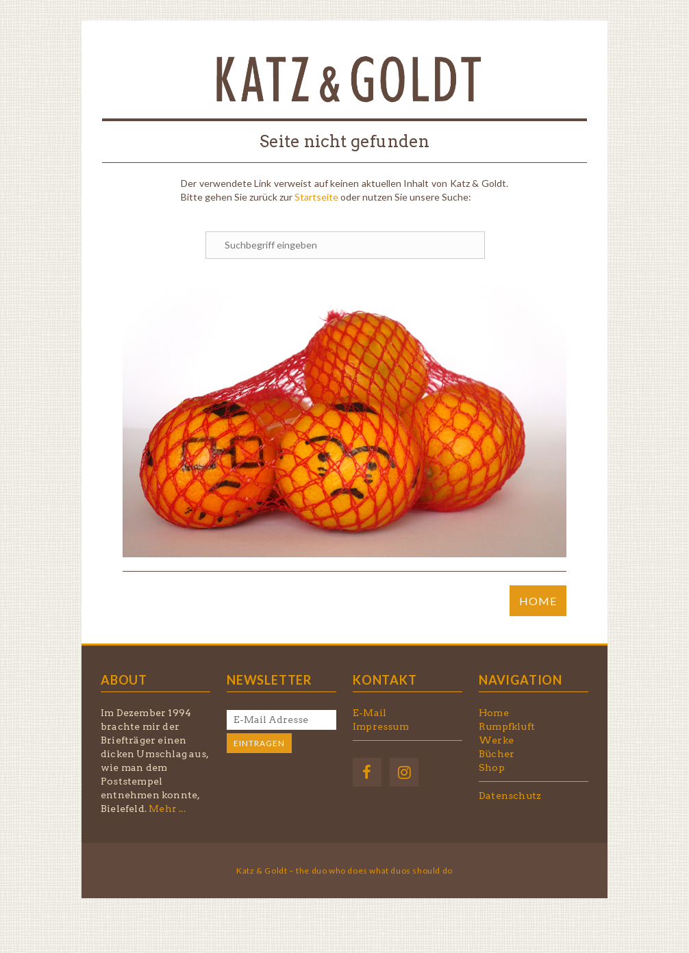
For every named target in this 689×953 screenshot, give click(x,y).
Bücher (496, 753)
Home (494, 712)
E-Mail (369, 712)
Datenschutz (510, 795)
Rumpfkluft (507, 726)
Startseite (316, 197)
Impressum (381, 726)
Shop (492, 767)
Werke (496, 740)
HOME (538, 600)
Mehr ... (167, 808)
